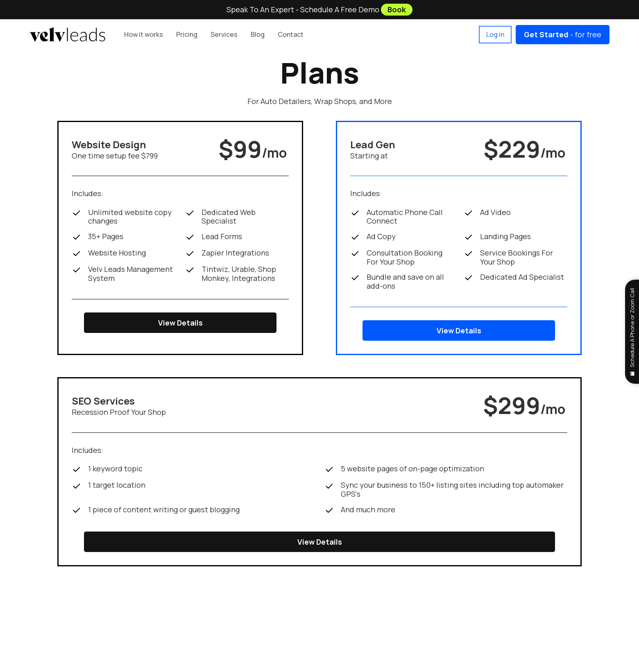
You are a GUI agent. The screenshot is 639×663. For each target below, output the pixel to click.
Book (396, 9)
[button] (187, 35)
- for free (562, 34)
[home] (67, 34)
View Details (180, 323)
